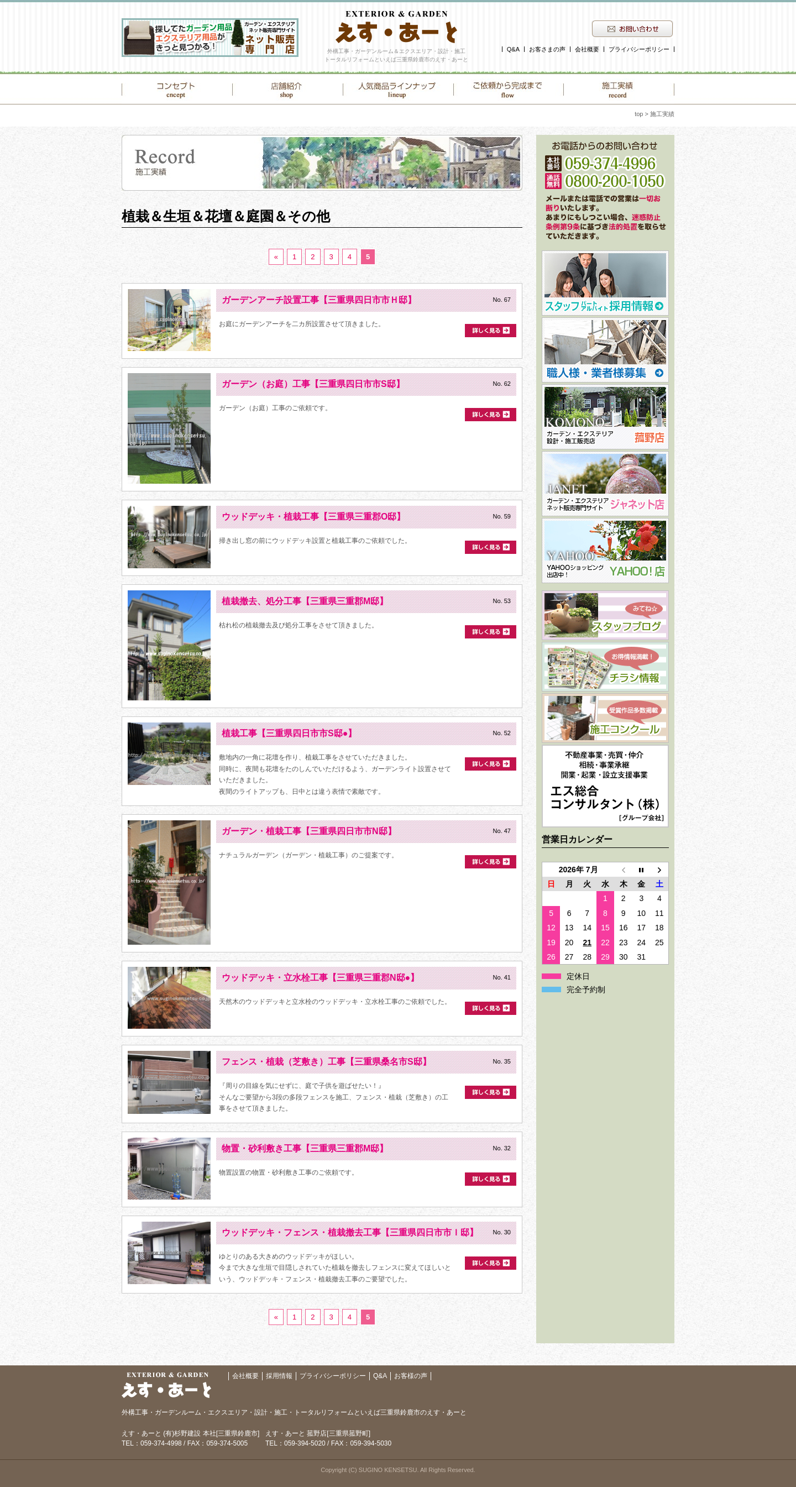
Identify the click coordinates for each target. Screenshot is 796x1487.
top (639, 114)
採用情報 (279, 1376)
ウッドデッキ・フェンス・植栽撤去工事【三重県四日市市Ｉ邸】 (350, 1232)
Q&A (513, 49)
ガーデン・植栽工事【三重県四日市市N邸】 (309, 831)
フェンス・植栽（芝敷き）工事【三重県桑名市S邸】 (326, 1061)
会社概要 (587, 49)
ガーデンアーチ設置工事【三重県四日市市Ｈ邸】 (319, 300)
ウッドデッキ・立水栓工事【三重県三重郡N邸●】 (320, 977)
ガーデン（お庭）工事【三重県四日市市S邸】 (313, 384)
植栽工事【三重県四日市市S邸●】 (289, 733)
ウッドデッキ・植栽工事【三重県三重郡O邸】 (313, 516)
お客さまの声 (547, 49)
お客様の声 (410, 1376)
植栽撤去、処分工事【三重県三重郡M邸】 (305, 601)
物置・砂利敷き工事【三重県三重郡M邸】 (305, 1148)
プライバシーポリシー (639, 49)
